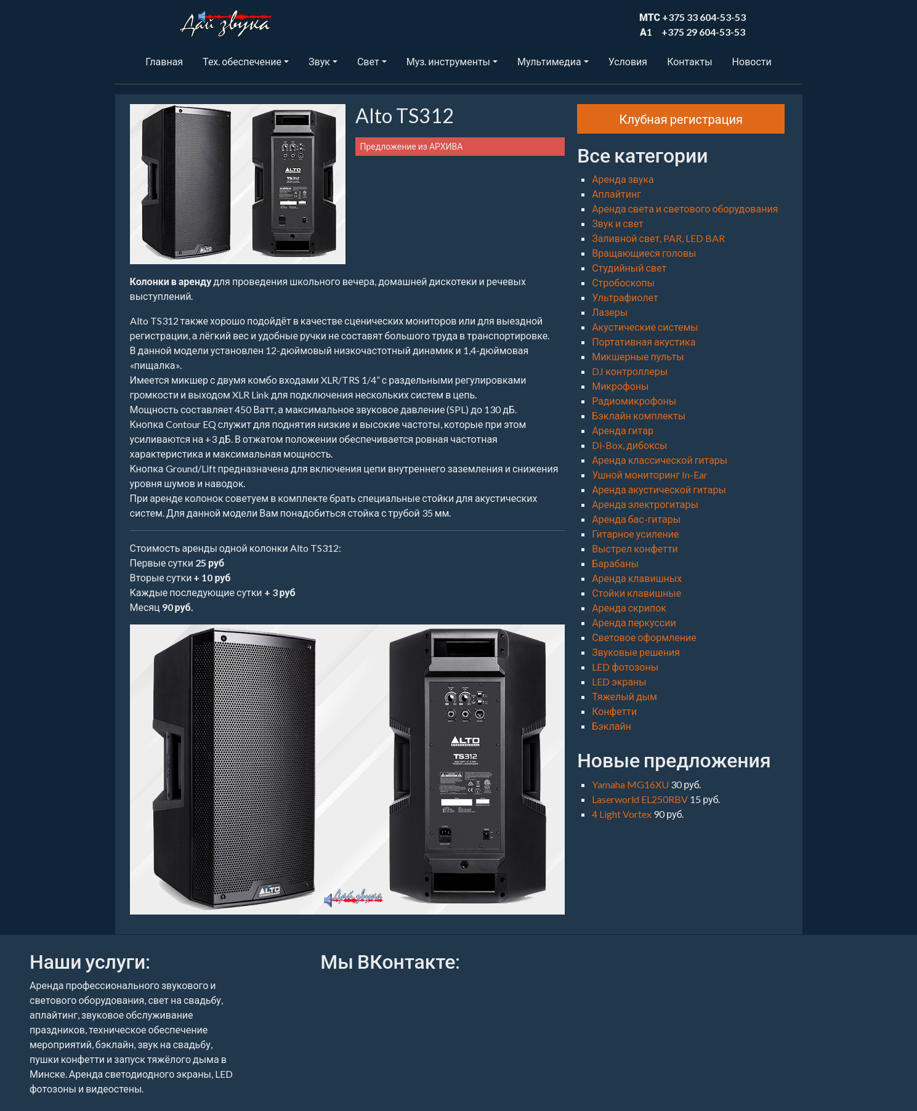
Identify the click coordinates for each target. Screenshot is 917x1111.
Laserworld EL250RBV (641, 799)
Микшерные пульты (638, 356)
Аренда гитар (622, 430)
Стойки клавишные (636, 593)
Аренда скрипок (629, 607)
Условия (627, 61)
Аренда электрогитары (645, 504)
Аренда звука (623, 179)
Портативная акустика (643, 341)
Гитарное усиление (635, 533)
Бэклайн (611, 726)
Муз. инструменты (448, 61)
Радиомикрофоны (634, 400)
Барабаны (615, 563)
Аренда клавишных (637, 578)
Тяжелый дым (624, 696)
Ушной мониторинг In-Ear (650, 474)
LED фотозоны (625, 667)
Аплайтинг (616, 194)
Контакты (689, 61)
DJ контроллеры (630, 371)
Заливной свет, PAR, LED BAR (658, 238)
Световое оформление (644, 637)
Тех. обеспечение (242, 61)
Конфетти (614, 711)
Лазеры (610, 312)
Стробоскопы (623, 282)
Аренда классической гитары (659, 460)
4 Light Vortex (622, 814)
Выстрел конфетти (635, 548)
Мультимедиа (549, 61)
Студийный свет (629, 267)
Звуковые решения (636, 652)
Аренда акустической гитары (659, 489)
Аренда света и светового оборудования (685, 208)
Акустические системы (645, 327)
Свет (368, 61)
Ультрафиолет (625, 297)
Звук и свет (618, 223)
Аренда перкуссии (634, 622)
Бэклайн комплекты (638, 415)
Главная (164, 61)
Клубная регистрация (681, 118)
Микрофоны (620, 386)
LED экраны (619, 681)
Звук (319, 61)
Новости (752, 61)
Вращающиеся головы (644, 253)
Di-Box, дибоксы (629, 445)
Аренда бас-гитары (636, 519)
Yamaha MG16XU (631, 784)
